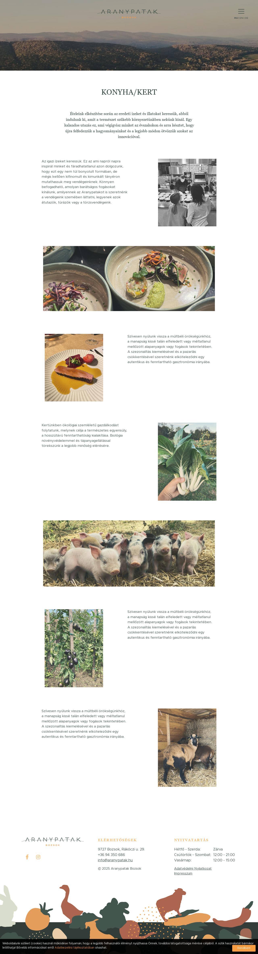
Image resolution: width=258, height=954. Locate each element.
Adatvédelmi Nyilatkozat (193, 868)
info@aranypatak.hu (115, 860)
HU (236, 18)
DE (246, 18)
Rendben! (243, 948)
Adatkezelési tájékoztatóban (75, 947)
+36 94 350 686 (111, 855)
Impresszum (183, 873)
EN (241, 18)
